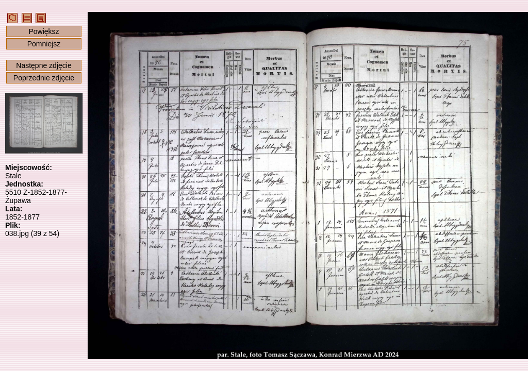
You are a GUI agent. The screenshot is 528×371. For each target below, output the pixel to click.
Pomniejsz (44, 44)
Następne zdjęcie (43, 65)
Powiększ (43, 31)
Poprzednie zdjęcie (43, 78)
